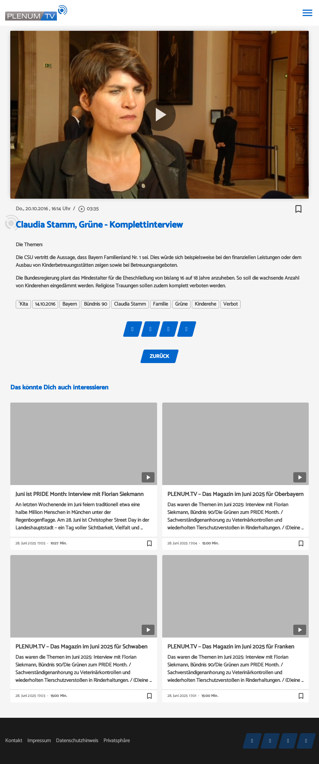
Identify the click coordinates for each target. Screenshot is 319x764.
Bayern (69, 304)
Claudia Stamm (130, 304)
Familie (160, 304)
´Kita (23, 304)
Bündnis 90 (95, 304)
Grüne (181, 304)
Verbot (230, 304)
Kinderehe (205, 304)
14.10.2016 (45, 304)
